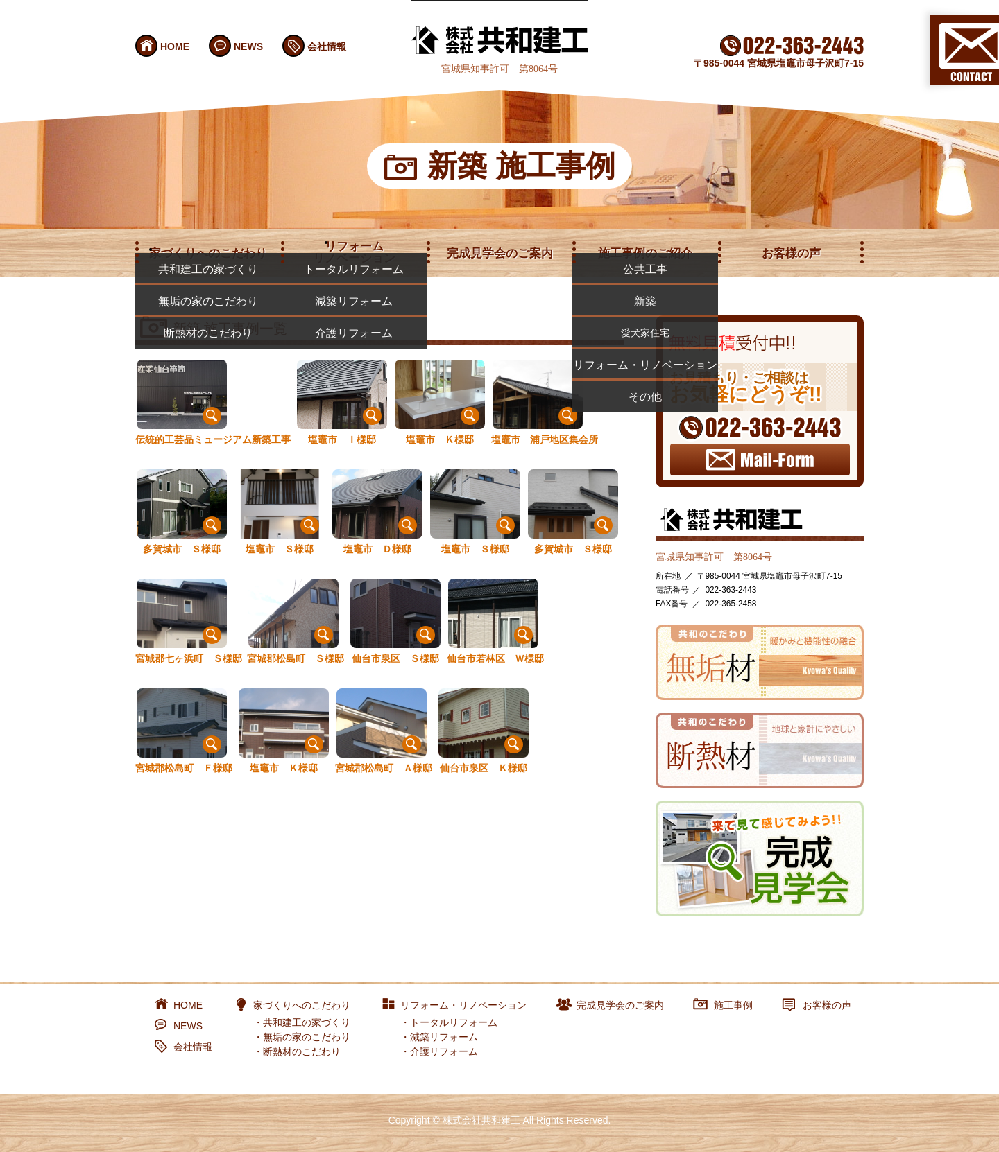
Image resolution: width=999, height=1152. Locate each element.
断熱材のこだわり (302, 1051)
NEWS (248, 46)
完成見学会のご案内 (500, 253)
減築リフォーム (444, 1036)
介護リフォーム (444, 1051)
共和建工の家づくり (306, 1022)
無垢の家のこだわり (306, 1036)
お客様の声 (791, 253)
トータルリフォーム (453, 1022)
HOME (174, 46)
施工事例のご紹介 (645, 253)
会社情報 (326, 46)
